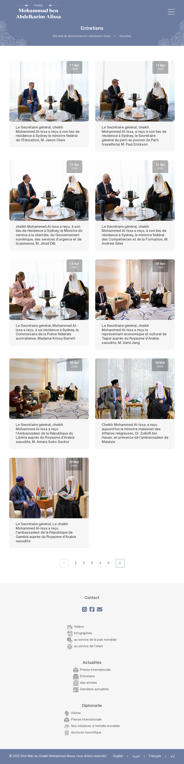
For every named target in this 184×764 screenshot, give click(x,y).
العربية (136, 756)
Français (155, 756)
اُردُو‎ (172, 756)
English (118, 756)
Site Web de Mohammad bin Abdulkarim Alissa (81, 36)
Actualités (125, 36)
